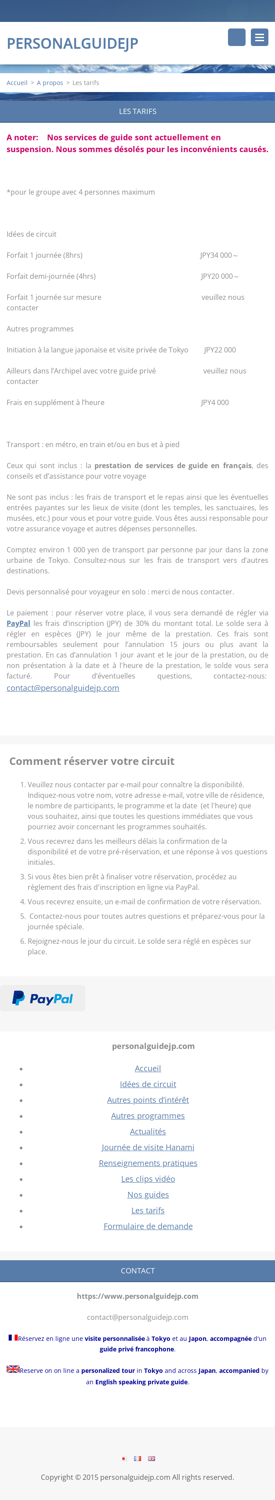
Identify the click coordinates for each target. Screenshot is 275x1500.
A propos (50, 82)
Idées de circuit (148, 1084)
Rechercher (237, 37)
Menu (259, 37)
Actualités (148, 1131)
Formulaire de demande (148, 1226)
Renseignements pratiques (148, 1163)
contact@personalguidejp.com (63, 687)
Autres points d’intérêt (148, 1100)
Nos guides (148, 1194)
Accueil (17, 82)
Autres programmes (148, 1115)
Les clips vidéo (148, 1178)
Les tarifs (148, 1210)
